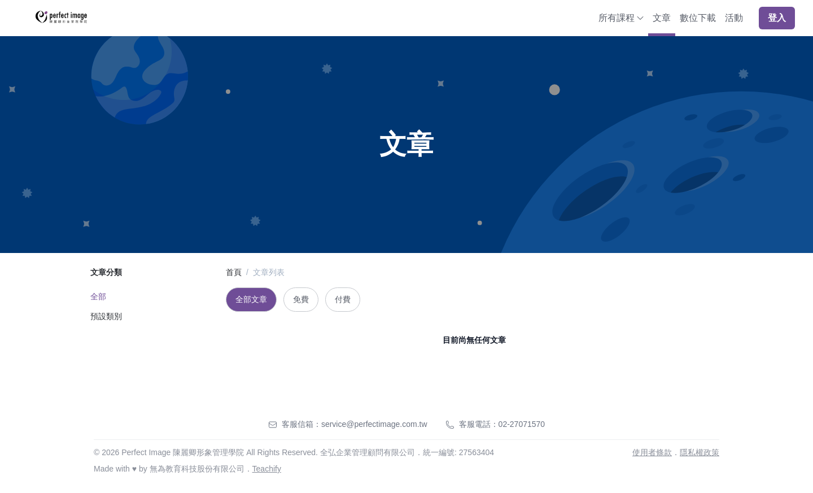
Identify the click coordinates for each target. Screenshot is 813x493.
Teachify (266, 468)
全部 (98, 296)
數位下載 (698, 18)
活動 (734, 18)
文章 (662, 18)
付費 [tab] (343, 299)
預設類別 (106, 316)
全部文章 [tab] (251, 299)
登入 (777, 18)
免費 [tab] (301, 299)
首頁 (234, 272)
